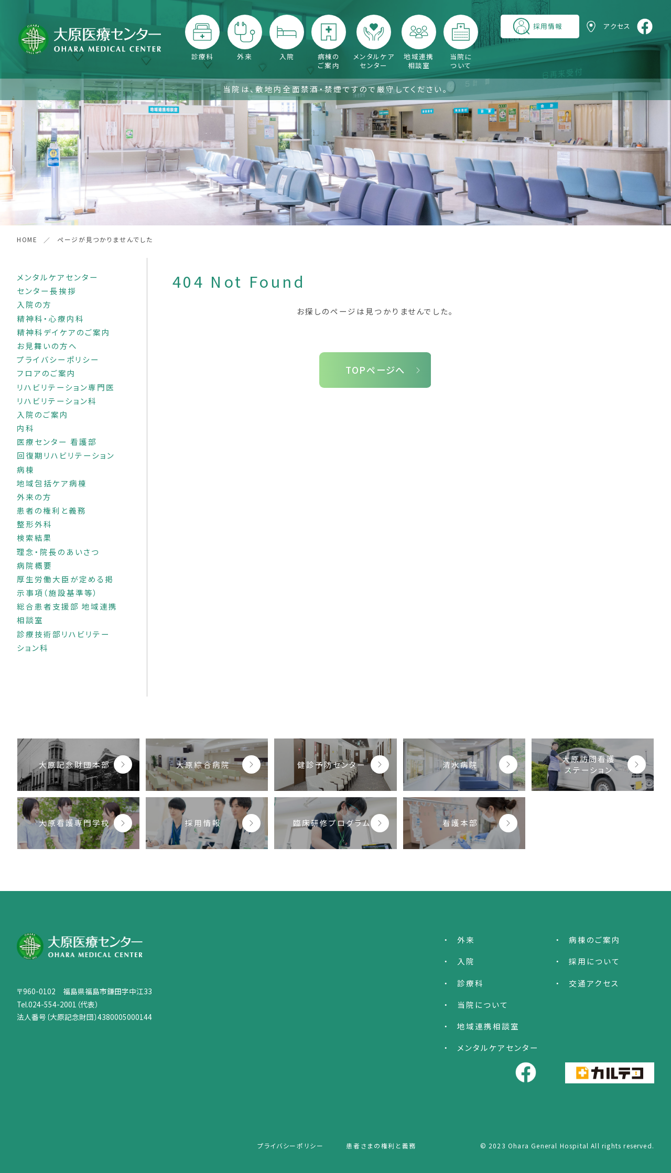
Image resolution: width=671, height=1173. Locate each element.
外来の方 (34, 496)
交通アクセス (594, 983)
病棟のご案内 (329, 60)
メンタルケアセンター (373, 60)
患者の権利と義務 (51, 510)
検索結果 (34, 537)
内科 (26, 427)
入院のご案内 (43, 414)
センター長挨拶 (47, 290)
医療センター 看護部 (57, 441)
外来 (244, 56)
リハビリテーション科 (57, 400)
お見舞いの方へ (47, 345)
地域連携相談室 (419, 60)
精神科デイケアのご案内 (64, 332)
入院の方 (34, 304)
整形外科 (34, 523)
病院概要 (34, 565)
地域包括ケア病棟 (52, 482)
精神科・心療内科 (50, 318)
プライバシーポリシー (58, 359)
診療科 (202, 56)
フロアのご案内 (46, 372)
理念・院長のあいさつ (58, 551)
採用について (594, 960)
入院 (287, 56)
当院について (461, 60)
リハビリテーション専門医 (66, 387)
